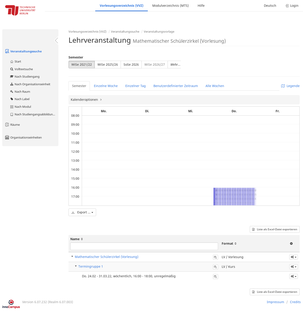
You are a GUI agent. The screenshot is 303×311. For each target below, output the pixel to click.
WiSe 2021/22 (81, 64)
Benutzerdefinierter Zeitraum (175, 86)
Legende (290, 86)
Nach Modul (20, 107)
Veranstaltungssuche (23, 51)
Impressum (275, 302)
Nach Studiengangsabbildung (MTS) (34, 114)
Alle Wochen (215, 86)
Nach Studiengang (25, 76)
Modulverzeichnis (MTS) (170, 5)
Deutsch (270, 5)
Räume (12, 125)
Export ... (82, 212)
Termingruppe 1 (90, 266)
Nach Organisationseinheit (30, 84)
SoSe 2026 (131, 64)
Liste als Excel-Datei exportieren (274, 229)
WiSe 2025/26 (107, 64)
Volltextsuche (21, 69)
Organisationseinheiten (23, 137)
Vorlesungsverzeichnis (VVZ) (121, 5)
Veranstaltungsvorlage (159, 31)
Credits (295, 302)
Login (292, 5)
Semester (76, 57)
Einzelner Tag (135, 86)
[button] (293, 257)
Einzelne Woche (106, 86)
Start (15, 61)
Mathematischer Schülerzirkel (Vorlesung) (106, 257)
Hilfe (201, 5)
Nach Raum (20, 91)
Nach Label (19, 99)
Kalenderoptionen (85, 99)
